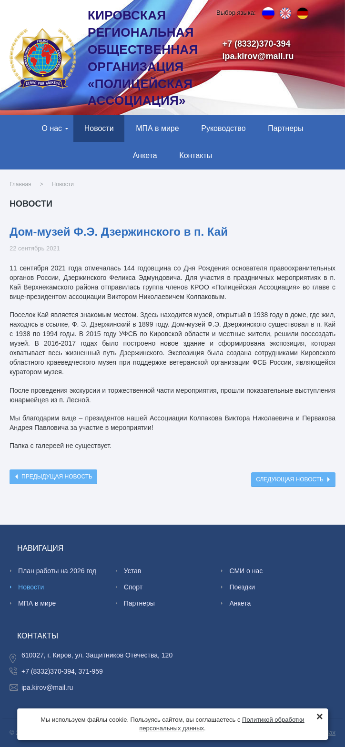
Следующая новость (290, 479)
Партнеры (285, 128)
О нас (52, 128)
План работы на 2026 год (57, 571)
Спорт (133, 587)
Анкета (145, 155)
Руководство (223, 128)
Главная (20, 184)
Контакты (195, 155)
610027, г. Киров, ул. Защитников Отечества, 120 (96, 655)
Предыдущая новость (56, 476)
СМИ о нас (246, 571)
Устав (132, 571)
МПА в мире (157, 128)
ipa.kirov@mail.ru (258, 56)
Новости (99, 128)
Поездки (242, 587)
